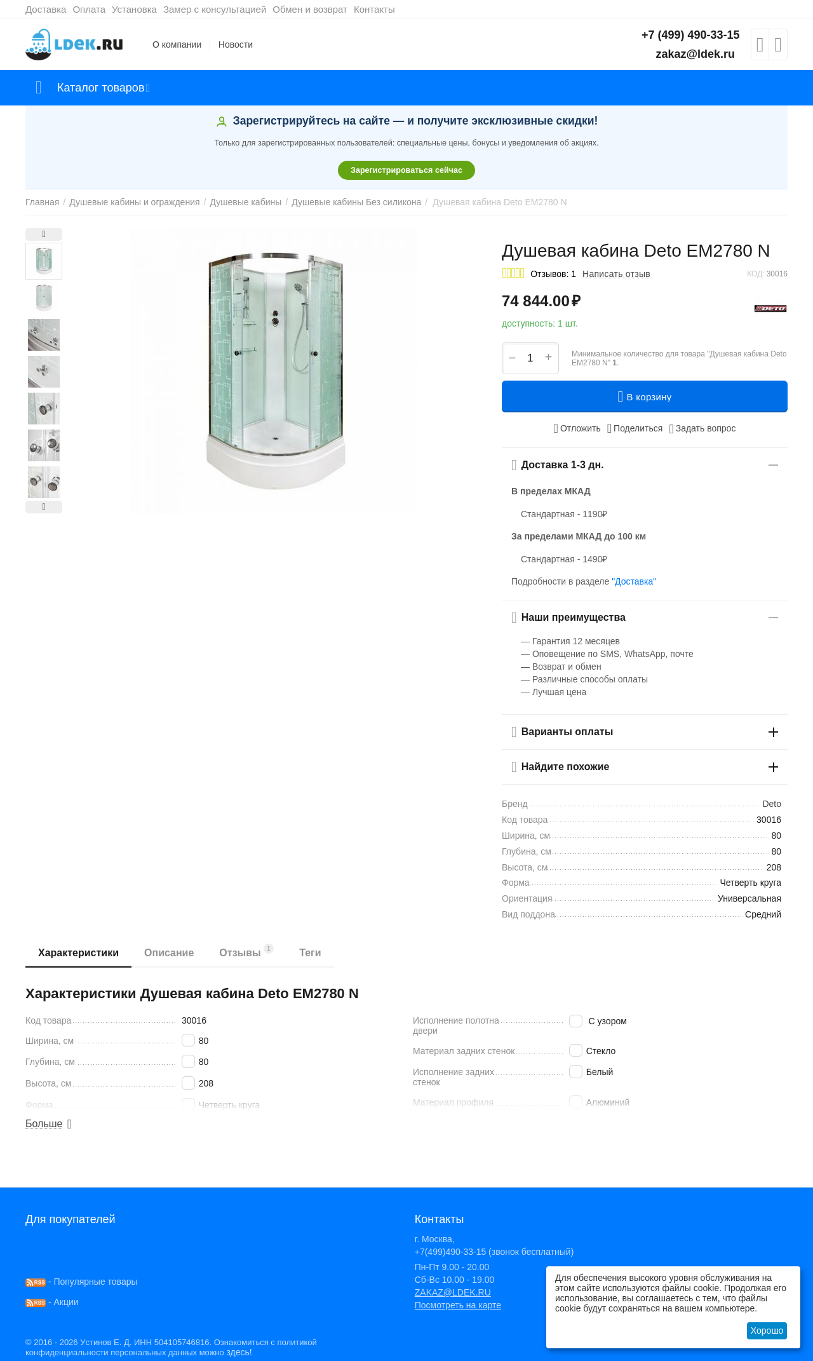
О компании (176, 44)
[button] (635, 428)
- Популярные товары (81, 1281)
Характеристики (78, 952)
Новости (235, 44)
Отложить (577, 428)
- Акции (52, 1302)
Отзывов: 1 (553, 274)
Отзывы (246, 951)
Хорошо (767, 1330)
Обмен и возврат (309, 9)
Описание (169, 952)
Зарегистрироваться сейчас (406, 170)
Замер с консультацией (214, 9)
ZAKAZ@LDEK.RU (453, 1292)
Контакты (374, 9)
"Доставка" (634, 581)
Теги (310, 952)
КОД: (755, 273)
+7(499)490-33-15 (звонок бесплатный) (494, 1252)
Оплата (88, 9)
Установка (134, 9)
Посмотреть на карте (458, 1305)
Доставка (45, 9)
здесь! (239, 1352)
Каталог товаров (100, 88)
